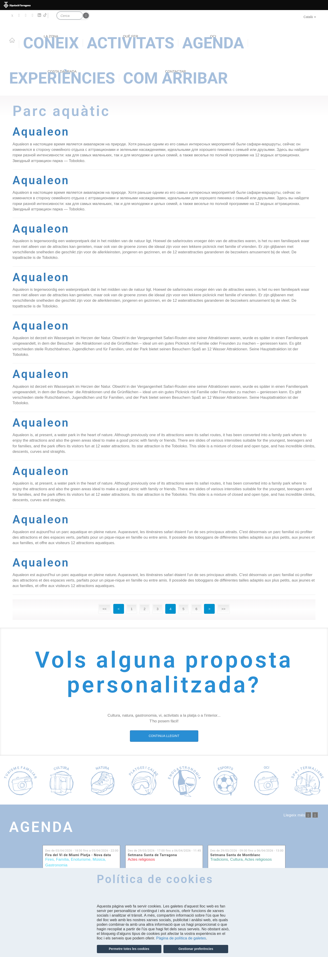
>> (224, 609)
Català (310, 17)
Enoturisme (80, 859)
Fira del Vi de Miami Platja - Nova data (78, 855)
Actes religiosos (141, 859)
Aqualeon (41, 131)
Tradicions (219, 859)
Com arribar (175, 78)
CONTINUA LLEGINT (164, 736)
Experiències (62, 78)
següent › (315, 815)
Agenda (41, 827)
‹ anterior (308, 815)
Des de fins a (81, 850)
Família (62, 859)
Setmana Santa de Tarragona (152, 855)
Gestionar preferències (195, 949)
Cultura (236, 859)
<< (105, 609)
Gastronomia (56, 865)
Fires (49, 859)
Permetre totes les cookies (129, 949)
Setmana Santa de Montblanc (235, 855)
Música (99, 859)
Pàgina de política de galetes (181, 938)
